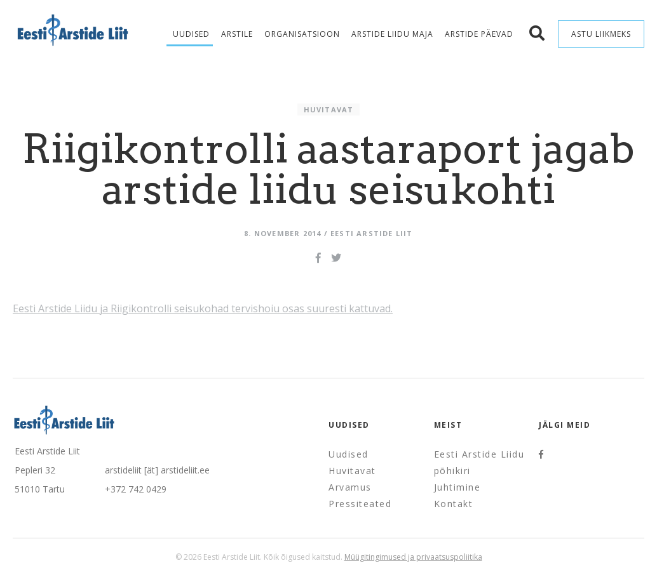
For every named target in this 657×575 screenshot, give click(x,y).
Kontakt (453, 504)
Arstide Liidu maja (392, 34)
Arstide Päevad (479, 34)
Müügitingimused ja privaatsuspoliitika (413, 557)
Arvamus (350, 487)
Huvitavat (329, 109)
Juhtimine (457, 487)
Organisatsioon (302, 34)
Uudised (191, 34)
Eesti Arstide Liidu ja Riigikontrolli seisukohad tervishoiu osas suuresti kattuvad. (203, 308)
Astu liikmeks (601, 34)
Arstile (237, 34)
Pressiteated (359, 504)
